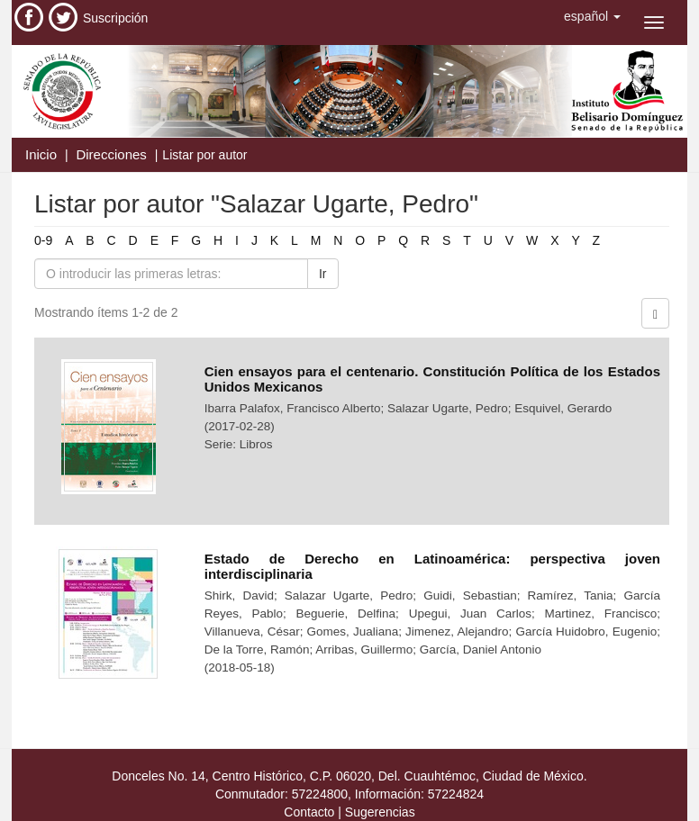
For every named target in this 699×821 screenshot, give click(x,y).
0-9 (43, 240)
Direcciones (111, 154)
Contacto (309, 812)
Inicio (41, 154)
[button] (592, 16)
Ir (323, 273)
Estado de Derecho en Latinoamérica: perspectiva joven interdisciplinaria (432, 566)
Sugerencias (380, 812)
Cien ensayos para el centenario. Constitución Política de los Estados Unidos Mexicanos (432, 379)
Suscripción (115, 18)
